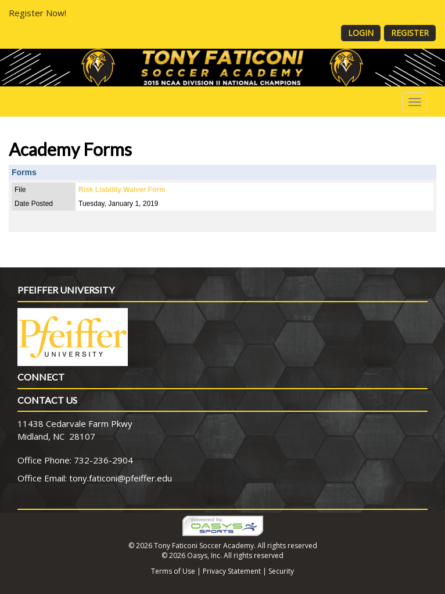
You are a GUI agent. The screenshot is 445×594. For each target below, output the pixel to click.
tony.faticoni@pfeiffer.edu (120, 478)
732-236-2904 (103, 460)
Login (361, 32)
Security (281, 571)
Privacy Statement (232, 571)
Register (410, 32)
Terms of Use (173, 571)
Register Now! (37, 13)
